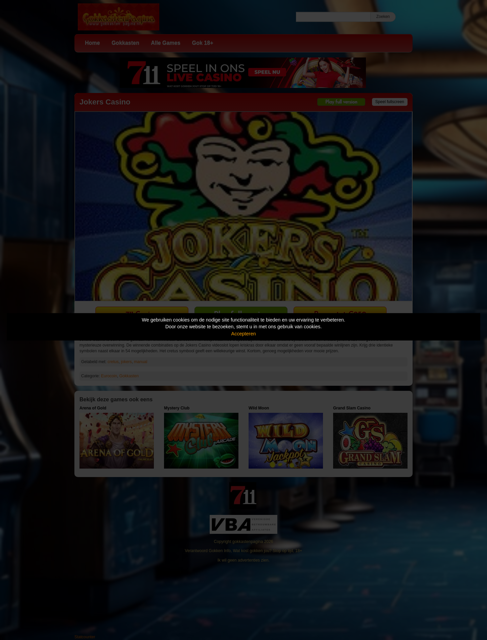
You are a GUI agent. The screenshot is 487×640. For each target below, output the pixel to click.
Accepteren (243, 333)
